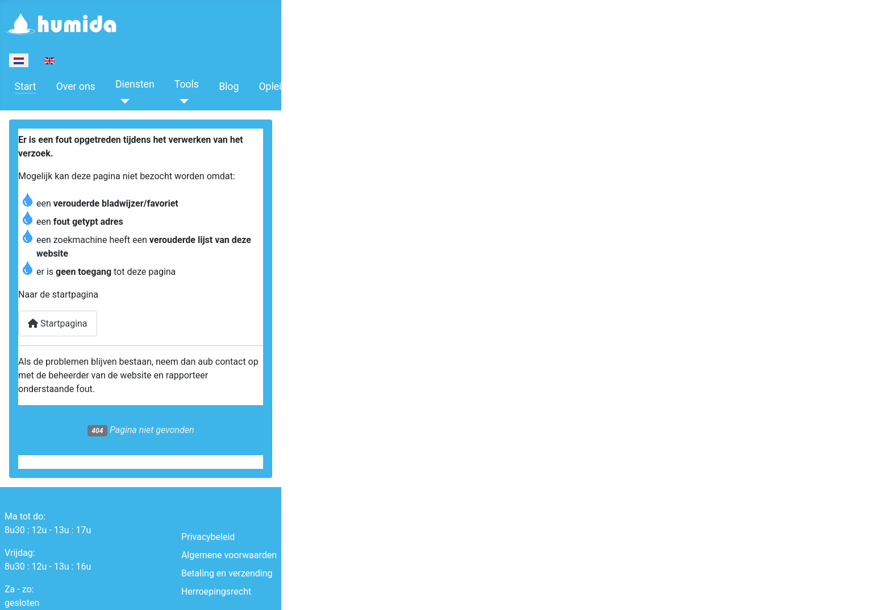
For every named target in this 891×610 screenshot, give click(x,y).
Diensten (135, 84)
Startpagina (58, 323)
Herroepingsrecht (216, 591)
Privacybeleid (208, 536)
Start (25, 86)
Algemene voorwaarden (229, 555)
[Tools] (181, 101)
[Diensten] (122, 101)
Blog (229, 86)
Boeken (347, 84)
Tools (186, 84)
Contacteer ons (418, 86)
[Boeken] (338, 101)
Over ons (75, 86)
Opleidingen (285, 86)
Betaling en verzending (227, 573)
